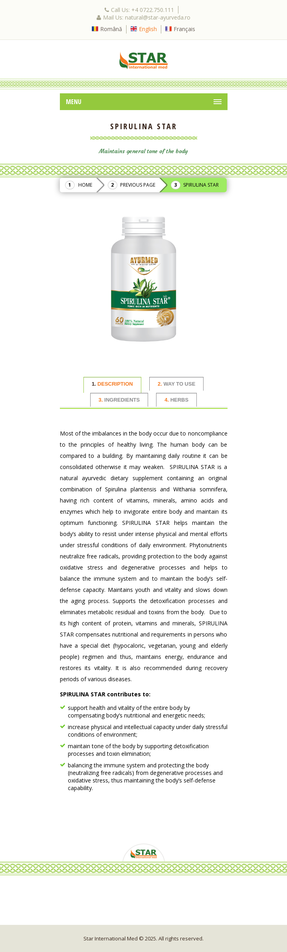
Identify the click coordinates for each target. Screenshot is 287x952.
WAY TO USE (176, 384)
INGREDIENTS (119, 400)
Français (184, 29)
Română (111, 29)
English (148, 29)
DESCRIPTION (112, 384)
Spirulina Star (201, 184)
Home (85, 184)
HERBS (176, 400)
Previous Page (137, 184)
